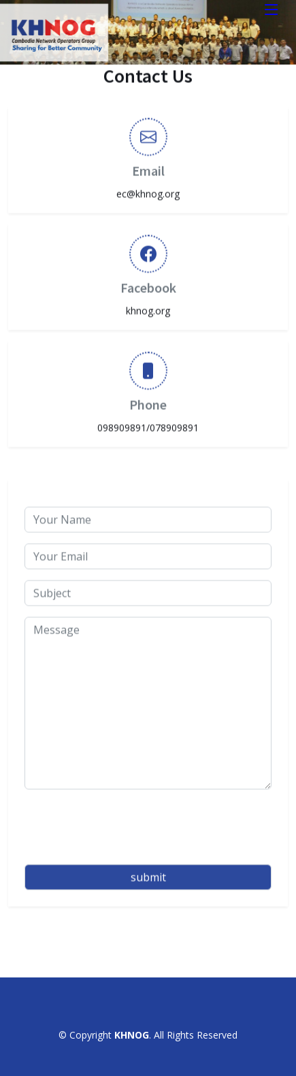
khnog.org (148, 305)
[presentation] (127, 821)
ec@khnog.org (148, 188)
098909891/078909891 (148, 422)
